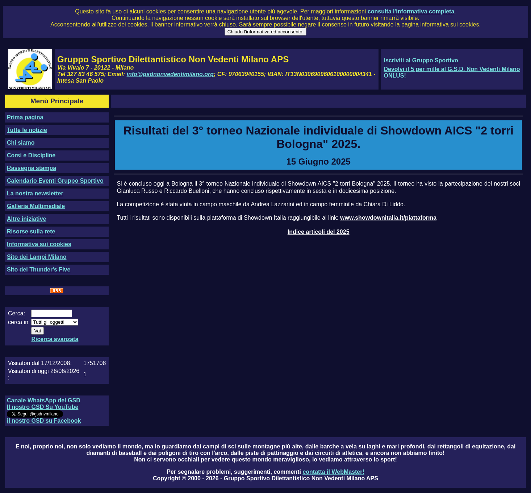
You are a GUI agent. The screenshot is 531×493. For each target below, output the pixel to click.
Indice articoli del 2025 (319, 232)
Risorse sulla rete (31, 231)
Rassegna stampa (31, 168)
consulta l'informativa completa (411, 11)
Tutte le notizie (27, 130)
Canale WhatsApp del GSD (43, 400)
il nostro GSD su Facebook (44, 421)
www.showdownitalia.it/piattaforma (388, 218)
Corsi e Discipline (31, 155)
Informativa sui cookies (39, 244)
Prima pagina (25, 117)
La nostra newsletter (35, 193)
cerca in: (19, 322)
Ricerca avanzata (54, 339)
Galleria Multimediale (36, 206)
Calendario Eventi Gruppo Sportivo (55, 181)
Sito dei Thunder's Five (38, 269)
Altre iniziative (26, 219)
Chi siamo (20, 143)
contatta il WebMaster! (333, 472)
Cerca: (16, 313)
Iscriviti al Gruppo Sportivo (421, 60)
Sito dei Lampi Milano (36, 257)
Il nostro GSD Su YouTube (42, 407)
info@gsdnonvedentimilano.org (170, 74)
